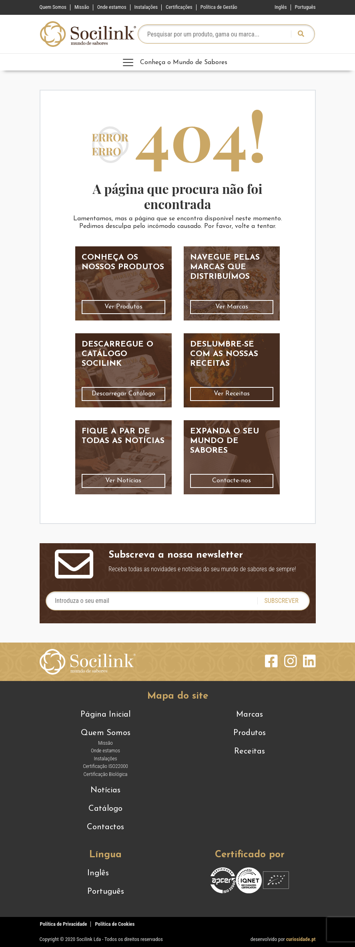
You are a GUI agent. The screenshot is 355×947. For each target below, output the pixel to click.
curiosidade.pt (301, 939)
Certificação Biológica (106, 774)
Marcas (249, 715)
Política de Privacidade (63, 924)
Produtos (249, 733)
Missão (81, 7)
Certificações (179, 7)
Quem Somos (53, 7)
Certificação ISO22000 (105, 766)
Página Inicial (105, 715)
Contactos (105, 827)
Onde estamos (111, 7)
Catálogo (105, 809)
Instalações (146, 7)
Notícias (105, 790)
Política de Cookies (114, 924)
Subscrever (281, 600)
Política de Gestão (219, 7)
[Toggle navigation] (178, 62)
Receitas (249, 752)
